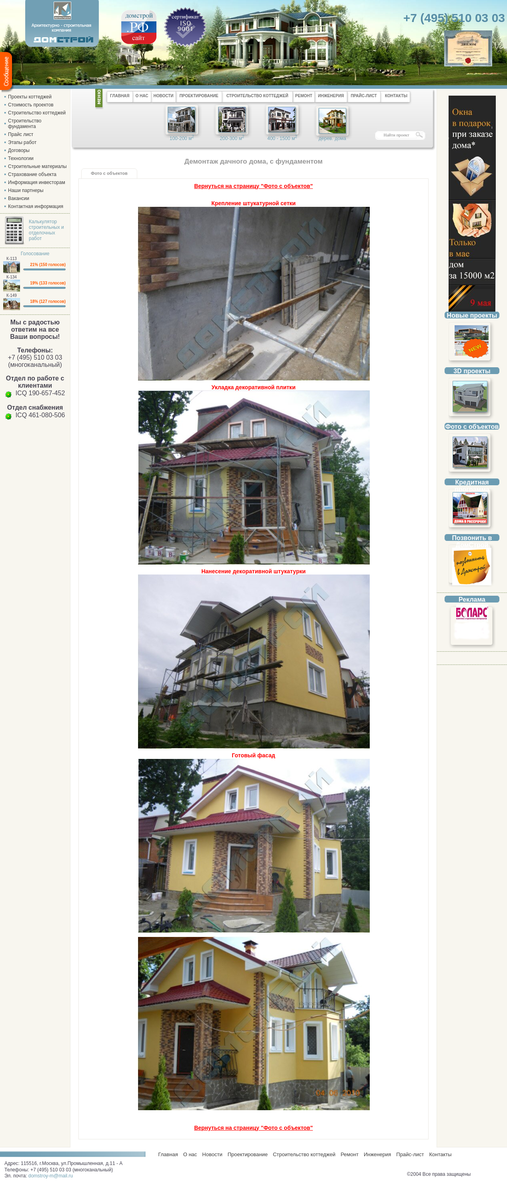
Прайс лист (20, 134)
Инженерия (377, 1154)
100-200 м (182, 137)
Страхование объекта (32, 174)
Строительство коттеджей (37, 113)
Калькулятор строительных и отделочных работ (46, 230)
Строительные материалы (37, 166)
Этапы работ (22, 142)
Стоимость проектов (31, 105)
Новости (212, 1154)
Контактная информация (35, 206)
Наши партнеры (26, 190)
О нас (190, 1154)
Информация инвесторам (36, 182)
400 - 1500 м (282, 137)
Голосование (35, 253)
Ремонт (350, 1154)
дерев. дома (332, 138)
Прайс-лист (410, 1154)
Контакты (440, 1154)
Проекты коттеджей (30, 97)
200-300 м (232, 137)
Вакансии (18, 198)
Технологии (21, 158)
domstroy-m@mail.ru (50, 1176)
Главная (166, 1154)
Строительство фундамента (25, 123)
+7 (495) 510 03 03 (454, 17)
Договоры (19, 150)
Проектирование (248, 1154)
